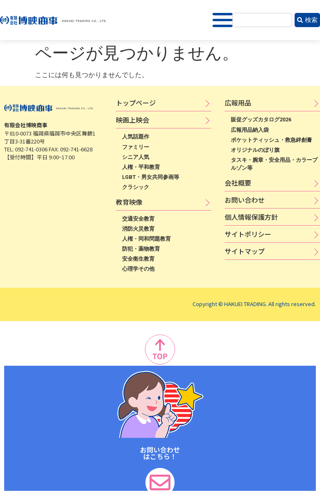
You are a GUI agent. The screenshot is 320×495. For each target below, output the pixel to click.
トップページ (136, 103)
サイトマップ (245, 251)
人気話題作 (135, 136)
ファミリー (135, 147)
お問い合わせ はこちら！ (160, 453)
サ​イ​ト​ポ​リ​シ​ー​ (248, 234)
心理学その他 (138, 269)
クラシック (135, 187)
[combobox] (262, 20)
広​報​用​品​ (238, 103)
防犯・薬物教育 (141, 249)
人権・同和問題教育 (146, 239)
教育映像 (129, 202)
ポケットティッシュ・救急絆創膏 (271, 140)
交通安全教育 (138, 219)
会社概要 (238, 183)
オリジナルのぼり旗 (255, 150)
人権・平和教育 (141, 167)
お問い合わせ (245, 200)
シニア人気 (135, 157)
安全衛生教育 (138, 259)
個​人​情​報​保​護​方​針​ (251, 217)
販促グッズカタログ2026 (261, 119)
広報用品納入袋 (250, 130)
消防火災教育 (138, 229)
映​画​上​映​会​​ (132, 120)
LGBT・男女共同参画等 (150, 177)
